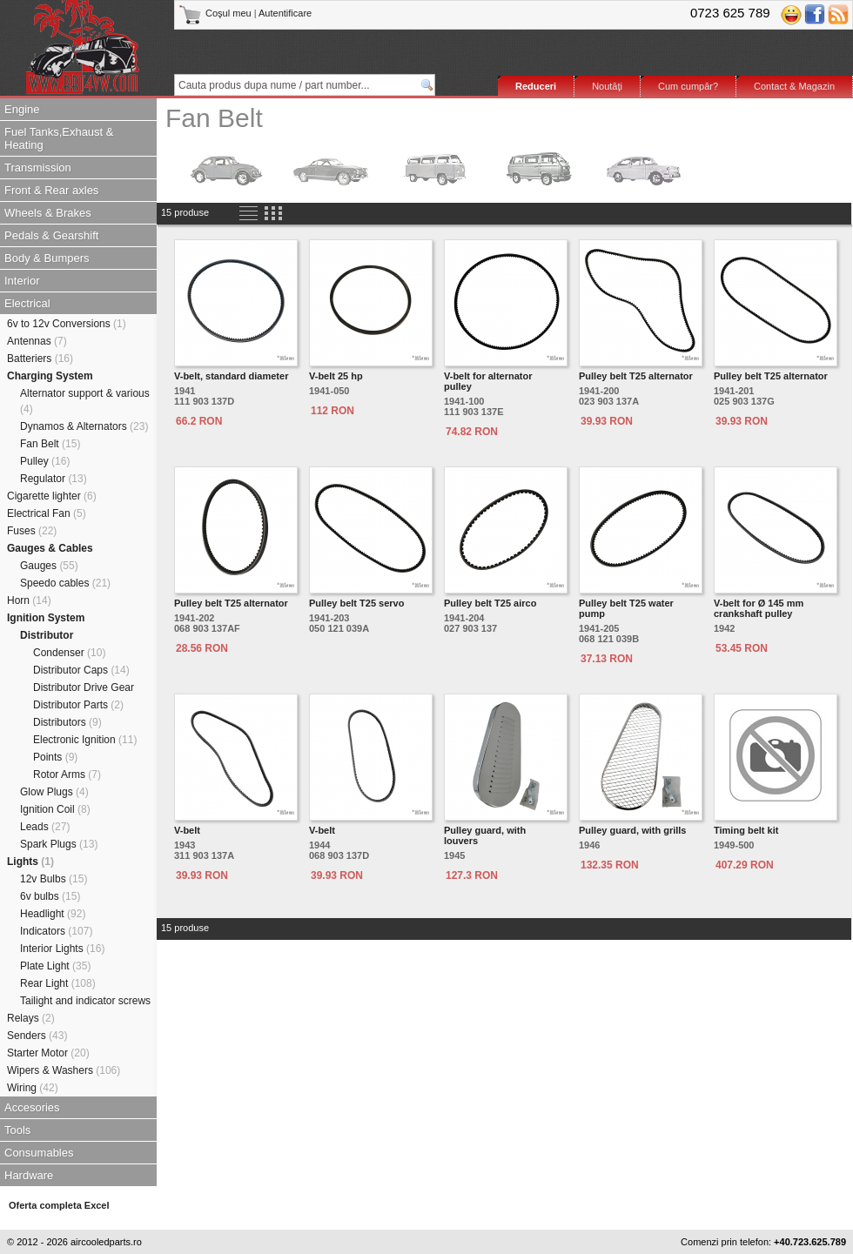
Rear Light (58, 983)
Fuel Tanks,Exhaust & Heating (59, 138)
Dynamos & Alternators (84, 426)
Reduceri (535, 86)
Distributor (46, 635)
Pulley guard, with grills (632, 830)
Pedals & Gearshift (51, 235)
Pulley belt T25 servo (356, 603)
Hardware (28, 1175)
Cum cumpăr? (688, 86)
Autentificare (285, 13)
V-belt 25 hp (336, 376)
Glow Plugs (54, 792)
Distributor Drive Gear (83, 687)
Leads (45, 827)
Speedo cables (65, 583)
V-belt (187, 830)
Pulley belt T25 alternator (636, 376)
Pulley (45, 461)
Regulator (53, 479)
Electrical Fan (46, 513)
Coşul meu (216, 13)
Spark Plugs (58, 844)
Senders (37, 1035)
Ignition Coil (55, 809)
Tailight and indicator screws (85, 1001)
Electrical (27, 303)
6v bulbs (50, 896)
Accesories (32, 1107)
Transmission (37, 167)
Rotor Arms (67, 774)
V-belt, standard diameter (231, 376)
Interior (21, 280)
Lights (30, 861)
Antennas (37, 341)
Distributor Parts (78, 705)
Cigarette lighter (52, 496)
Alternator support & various (85, 401)
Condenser (69, 653)
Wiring (32, 1088)
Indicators (56, 931)
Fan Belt (50, 444)
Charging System (50, 376)
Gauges (49, 566)
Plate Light (55, 966)
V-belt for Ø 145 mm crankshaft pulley (758, 608)
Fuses (32, 531)
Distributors (67, 722)
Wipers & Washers (63, 1070)
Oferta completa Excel (59, 1205)
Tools (17, 1130)
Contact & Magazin (794, 86)
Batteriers (40, 358)
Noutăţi (607, 86)
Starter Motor (48, 1053)
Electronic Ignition (85, 740)
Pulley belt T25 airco (490, 603)
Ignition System (45, 618)
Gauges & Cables (50, 548)
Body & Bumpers (47, 258)
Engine (21, 109)
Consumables (39, 1152)
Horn (29, 600)
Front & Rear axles (51, 190)
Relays (31, 1018)
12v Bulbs (53, 879)
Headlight (52, 914)
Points (55, 757)
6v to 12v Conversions (66, 324)
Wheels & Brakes (47, 212)
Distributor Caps (81, 670)
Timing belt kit (746, 830)
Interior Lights (62, 948)
